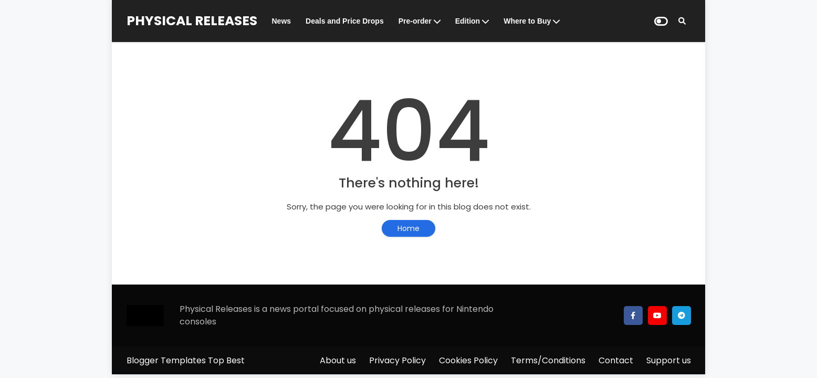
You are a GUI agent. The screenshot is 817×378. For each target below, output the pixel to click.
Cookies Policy (468, 360)
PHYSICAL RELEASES (192, 21)
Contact (616, 360)
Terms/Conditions (548, 360)
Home (408, 228)
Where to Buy (527, 21)
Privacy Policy (397, 360)
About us (338, 360)
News (281, 21)
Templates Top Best (203, 360)
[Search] (682, 21)
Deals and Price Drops (345, 21)
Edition (467, 21)
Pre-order (415, 21)
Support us (668, 360)
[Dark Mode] (661, 21)
